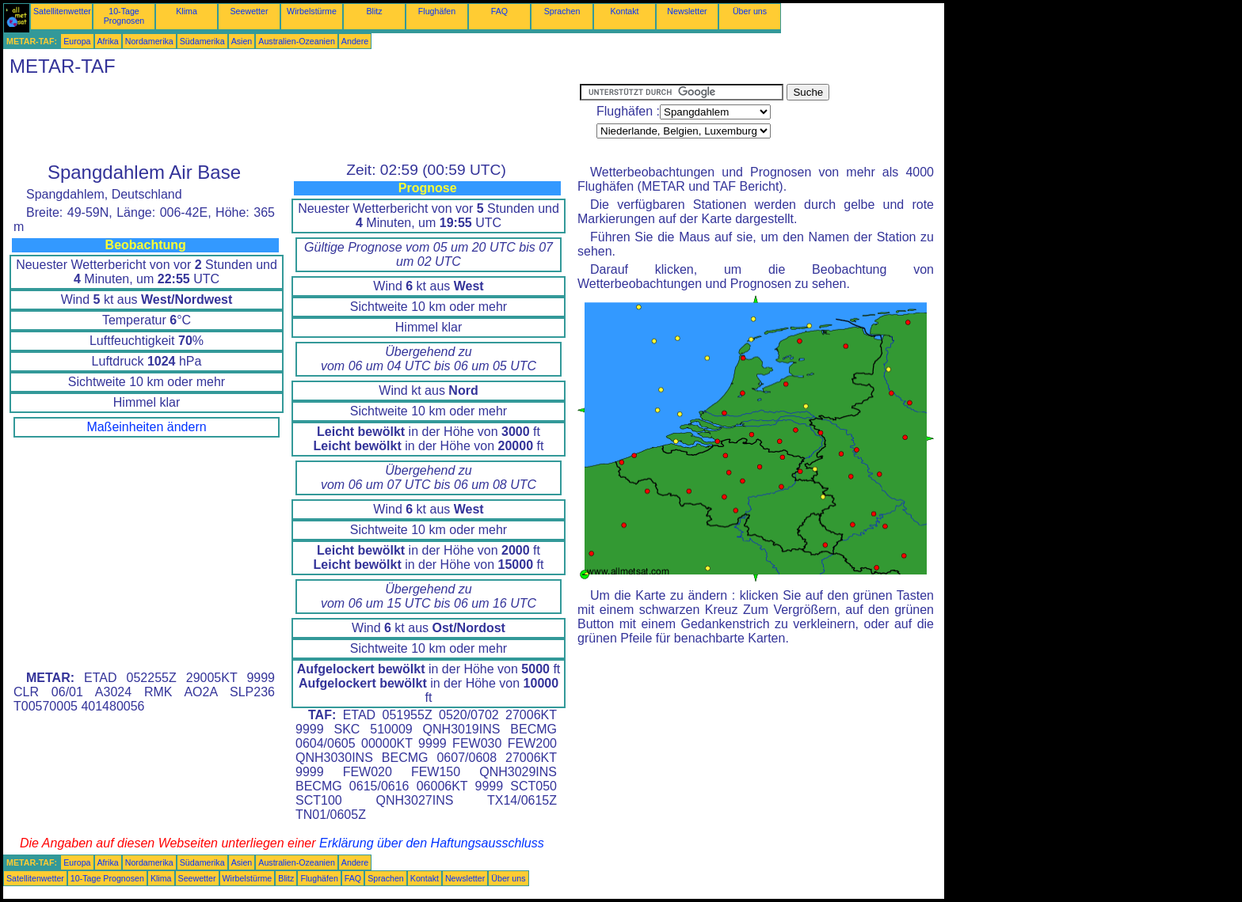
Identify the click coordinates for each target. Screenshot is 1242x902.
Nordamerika (149, 41)
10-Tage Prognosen (124, 15)
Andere (354, 41)
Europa (76, 41)
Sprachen (562, 11)
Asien (242, 41)
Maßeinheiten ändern (146, 427)
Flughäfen (436, 11)
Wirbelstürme (312, 11)
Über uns (750, 11)
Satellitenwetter (62, 11)
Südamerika (202, 41)
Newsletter (687, 11)
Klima (186, 11)
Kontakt (624, 11)
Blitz (374, 11)
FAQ (499, 11)
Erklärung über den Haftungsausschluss (431, 843)
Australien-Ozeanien (296, 41)
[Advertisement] (291, 119)
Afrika (108, 41)
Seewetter (249, 11)
